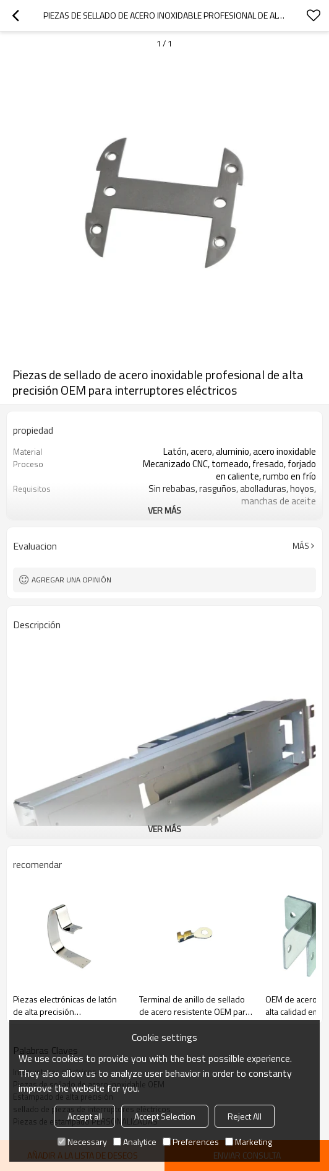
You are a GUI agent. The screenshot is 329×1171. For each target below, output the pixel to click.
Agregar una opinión (71, 580)
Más (301, 546)
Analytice (134, 1141)
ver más (164, 510)
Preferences (191, 1141)
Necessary (82, 1141)
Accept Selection (164, 1116)
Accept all (84, 1116)
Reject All (245, 1116)
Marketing (248, 1141)
